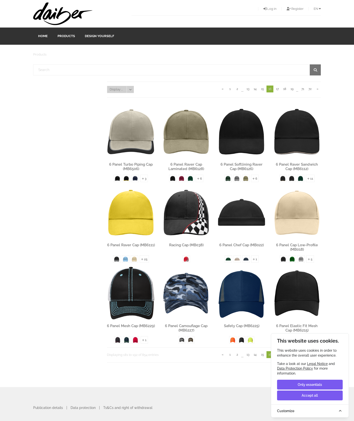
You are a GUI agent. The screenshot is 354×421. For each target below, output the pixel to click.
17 (277, 89)
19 (292, 89)
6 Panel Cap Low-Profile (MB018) (297, 247)
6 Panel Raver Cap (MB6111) (131, 245)
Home (43, 36)
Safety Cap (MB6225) (241, 326)
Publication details (48, 407)
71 (302, 89)
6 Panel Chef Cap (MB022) (241, 245)
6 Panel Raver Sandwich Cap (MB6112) (297, 166)
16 (269, 89)
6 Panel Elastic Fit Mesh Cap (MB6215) (297, 328)
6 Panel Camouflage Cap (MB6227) (186, 328)
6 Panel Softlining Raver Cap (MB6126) (242, 166)
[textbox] (177, 70)
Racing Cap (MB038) (186, 245)
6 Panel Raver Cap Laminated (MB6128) (186, 166)
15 (262, 89)
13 (248, 89)
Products (66, 36)
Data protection (83, 407)
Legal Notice (317, 364)
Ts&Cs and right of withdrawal (127, 407)
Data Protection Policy (295, 368)
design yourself (99, 36)
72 (310, 89)
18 (284, 89)
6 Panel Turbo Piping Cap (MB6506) (131, 166)
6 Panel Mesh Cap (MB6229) (131, 326)
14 (255, 89)
